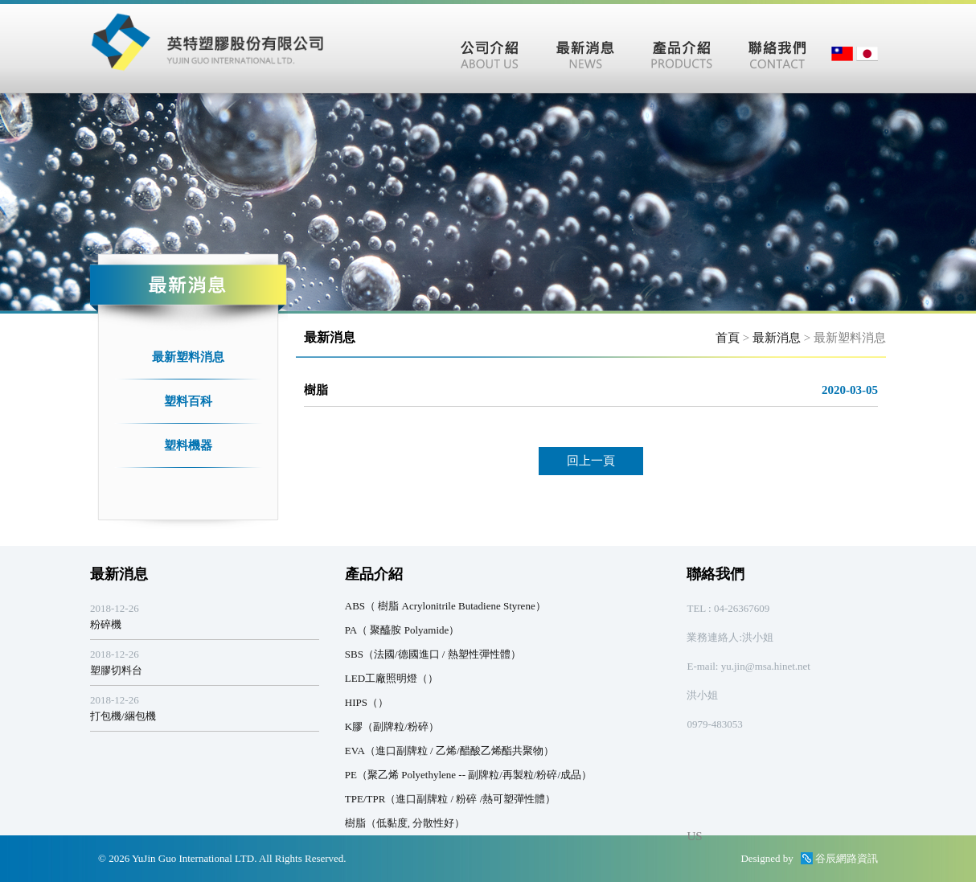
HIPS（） (366, 702)
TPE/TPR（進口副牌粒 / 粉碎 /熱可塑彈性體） (450, 799)
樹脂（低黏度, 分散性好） (405, 823)
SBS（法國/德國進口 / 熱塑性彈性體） (433, 654)
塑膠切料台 (116, 670)
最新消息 (777, 337)
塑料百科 (188, 401)
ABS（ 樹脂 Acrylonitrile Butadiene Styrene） (445, 606)
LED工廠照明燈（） (391, 678)
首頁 (728, 337)
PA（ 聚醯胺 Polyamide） (402, 630)
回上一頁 (591, 460)
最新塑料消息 (188, 357)
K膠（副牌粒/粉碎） (392, 726)
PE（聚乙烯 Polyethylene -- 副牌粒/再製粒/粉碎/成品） (468, 775)
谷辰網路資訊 (846, 858)
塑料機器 (188, 445)
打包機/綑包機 (123, 716)
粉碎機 (105, 624)
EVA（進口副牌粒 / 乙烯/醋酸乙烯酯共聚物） (449, 751)
